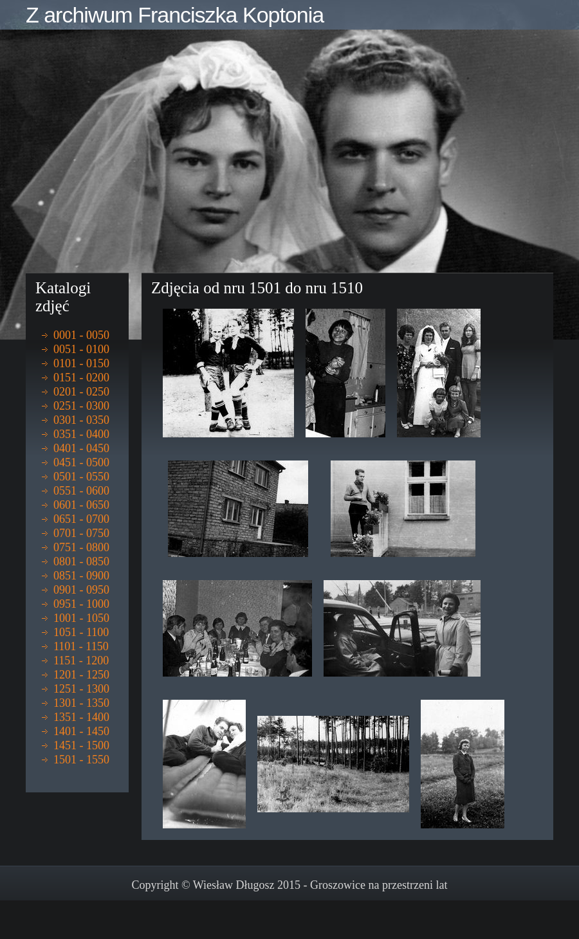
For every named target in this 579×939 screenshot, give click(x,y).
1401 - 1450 (81, 731)
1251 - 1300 (81, 688)
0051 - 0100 (81, 349)
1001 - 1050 (81, 618)
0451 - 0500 (81, 462)
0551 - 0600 (81, 490)
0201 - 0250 (81, 391)
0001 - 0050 (81, 335)
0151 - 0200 (81, 377)
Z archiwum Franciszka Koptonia (175, 15)
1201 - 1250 (81, 674)
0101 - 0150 (81, 363)
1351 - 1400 (81, 717)
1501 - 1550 (81, 759)
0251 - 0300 (81, 405)
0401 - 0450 (81, 448)
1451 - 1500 (81, 745)
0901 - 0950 (81, 589)
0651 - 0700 (81, 519)
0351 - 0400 (81, 434)
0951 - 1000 (81, 603)
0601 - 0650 (81, 504)
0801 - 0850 (81, 561)
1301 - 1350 (81, 703)
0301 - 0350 (81, 420)
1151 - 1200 (81, 660)
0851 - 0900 (81, 575)
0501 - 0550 (81, 476)
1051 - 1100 (81, 632)
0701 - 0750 (81, 533)
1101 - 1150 (81, 646)
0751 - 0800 (81, 547)
